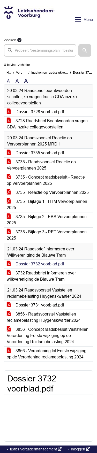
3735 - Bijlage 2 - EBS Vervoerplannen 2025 (47, 219)
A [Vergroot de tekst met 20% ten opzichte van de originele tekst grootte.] (17, 81)
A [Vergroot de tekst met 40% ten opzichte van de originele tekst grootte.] (26, 81)
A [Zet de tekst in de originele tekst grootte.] (8, 81)
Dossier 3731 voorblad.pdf (35, 305)
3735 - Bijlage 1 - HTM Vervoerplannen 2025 (47, 204)
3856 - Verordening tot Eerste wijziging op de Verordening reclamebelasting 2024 (46, 354)
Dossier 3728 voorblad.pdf (35, 112)
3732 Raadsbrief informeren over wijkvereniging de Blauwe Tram (41, 276)
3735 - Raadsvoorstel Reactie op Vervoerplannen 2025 (41, 165)
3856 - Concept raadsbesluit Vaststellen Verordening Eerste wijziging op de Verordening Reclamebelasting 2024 (47, 335)
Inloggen (80, 449)
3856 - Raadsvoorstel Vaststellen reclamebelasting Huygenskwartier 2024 (44, 317)
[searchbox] (40, 50)
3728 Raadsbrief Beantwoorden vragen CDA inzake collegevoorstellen (47, 124)
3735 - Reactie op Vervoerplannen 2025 (48, 192)
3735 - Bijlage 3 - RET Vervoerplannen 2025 (47, 235)
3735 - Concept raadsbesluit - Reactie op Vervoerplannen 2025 (46, 180)
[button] (84, 50)
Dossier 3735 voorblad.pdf (35, 153)
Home (10, 72)
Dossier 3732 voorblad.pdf (35, 264)
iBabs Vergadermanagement (35, 449)
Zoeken (10, 40)
